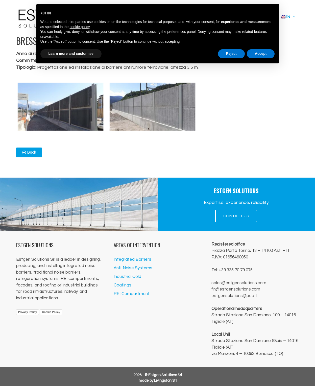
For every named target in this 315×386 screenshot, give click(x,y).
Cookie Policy (51, 311)
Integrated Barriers (132, 259)
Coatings (122, 285)
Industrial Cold (127, 276)
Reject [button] (231, 54)
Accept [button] (261, 54)
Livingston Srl (165, 380)
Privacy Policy (27, 311)
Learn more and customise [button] (71, 54)
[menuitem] (288, 17)
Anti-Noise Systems (133, 268)
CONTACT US (236, 216)
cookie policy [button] (79, 27)
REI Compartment (132, 294)
